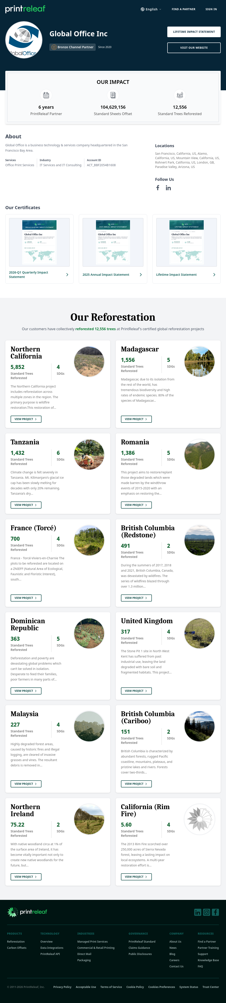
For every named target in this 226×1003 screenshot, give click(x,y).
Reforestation (16, 941)
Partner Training (208, 948)
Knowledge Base (208, 960)
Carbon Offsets (16, 948)
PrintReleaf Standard (142, 941)
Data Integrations (51, 948)
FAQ (200, 966)
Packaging (84, 960)
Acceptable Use (86, 987)
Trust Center (211, 987)
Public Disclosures (140, 954)
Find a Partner (207, 941)
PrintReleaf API (50, 954)
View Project (26, 419)
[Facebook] (157, 187)
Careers (174, 960)
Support (203, 954)
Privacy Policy (62, 987)
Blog (172, 954)
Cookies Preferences (161, 987)
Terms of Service (111, 987)
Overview (46, 941)
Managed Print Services (92, 941)
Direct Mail (84, 954)
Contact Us (177, 966)
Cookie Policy (135, 987)
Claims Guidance (139, 948)
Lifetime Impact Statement (194, 32)
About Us (175, 941)
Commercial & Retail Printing (96, 948)
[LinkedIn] (168, 187)
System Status (188, 987)
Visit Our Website (194, 48)
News (173, 948)
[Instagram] (206, 912)
